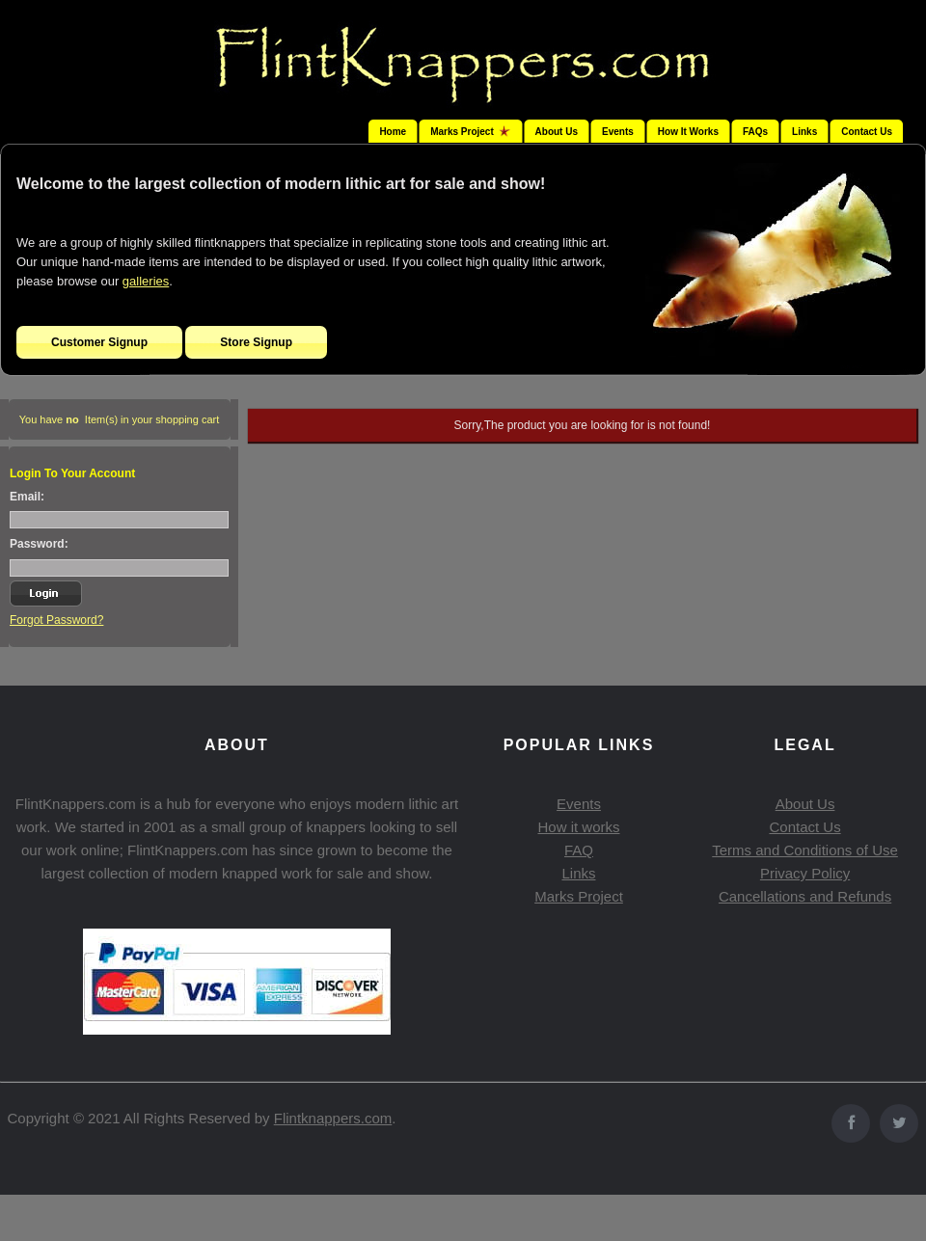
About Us (556, 131)
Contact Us (866, 131)
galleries (146, 281)
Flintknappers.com (333, 1118)
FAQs (755, 131)
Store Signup (256, 342)
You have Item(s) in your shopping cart (119, 419)
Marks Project (578, 896)
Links (804, 131)
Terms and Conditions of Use (805, 850)
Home (392, 131)
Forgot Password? (56, 620)
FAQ (578, 850)
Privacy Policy (805, 873)
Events (618, 131)
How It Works (688, 131)
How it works (578, 827)
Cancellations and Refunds (805, 896)
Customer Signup (99, 342)
